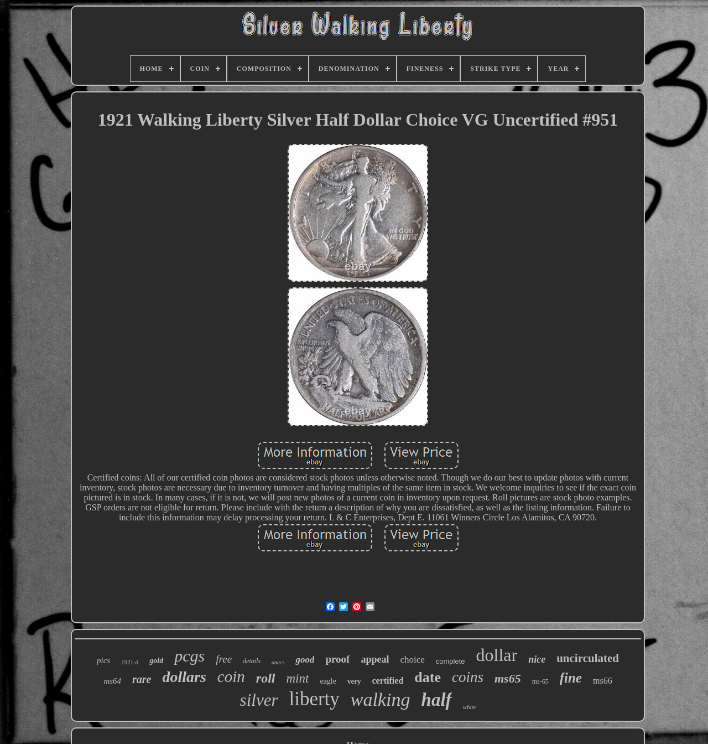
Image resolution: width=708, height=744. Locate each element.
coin (231, 676)
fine (571, 677)
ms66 (602, 680)
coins (467, 677)
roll (265, 678)
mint (297, 678)
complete (450, 661)
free (224, 659)
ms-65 (540, 681)
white (469, 707)
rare (141, 679)
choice (412, 659)
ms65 (507, 678)
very (354, 681)
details (252, 661)
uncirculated (587, 658)
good (304, 659)
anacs (278, 662)
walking (380, 699)
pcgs (189, 656)
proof (337, 659)
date (427, 677)
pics (103, 660)
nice (536, 659)
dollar (497, 655)
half (436, 700)
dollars (184, 676)
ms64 (112, 680)
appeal (375, 659)
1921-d (129, 662)
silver (259, 700)
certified (387, 680)
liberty (314, 699)
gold (156, 661)
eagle (328, 681)
